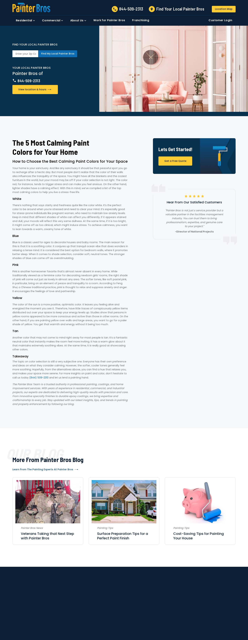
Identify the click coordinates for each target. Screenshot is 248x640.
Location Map (223, 9)
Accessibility (133, 621)
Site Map (160, 621)
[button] (25, 20)
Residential (83, 608)
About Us (38, 608)
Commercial (106, 608)
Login (212, 608)
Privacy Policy (148, 621)
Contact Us (59, 608)
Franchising (193, 608)
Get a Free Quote (175, 161)
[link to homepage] (31, 7)
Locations (128, 608)
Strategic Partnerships (160, 608)
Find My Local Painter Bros (57, 53)
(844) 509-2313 (38, 377)
